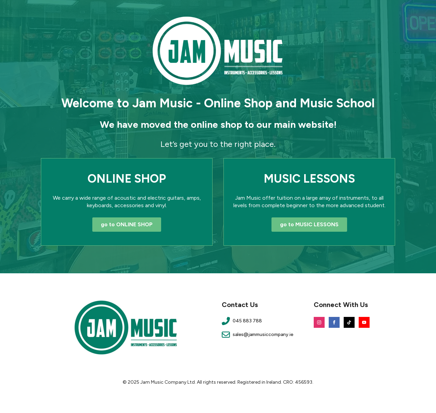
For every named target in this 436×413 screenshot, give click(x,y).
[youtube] (364, 322)
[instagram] (319, 322)
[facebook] (334, 322)
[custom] (349, 322)
